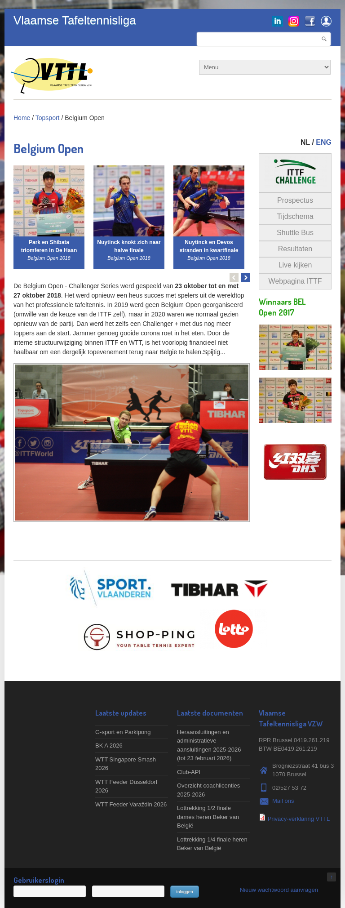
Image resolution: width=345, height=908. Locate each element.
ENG (324, 142)
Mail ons (283, 800)
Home (21, 117)
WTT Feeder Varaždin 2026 (131, 804)
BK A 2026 (109, 745)
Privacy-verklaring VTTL (299, 818)
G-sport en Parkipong (123, 732)
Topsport (47, 117)
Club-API (188, 772)
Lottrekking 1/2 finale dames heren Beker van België (208, 817)
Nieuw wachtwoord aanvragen (279, 889)
